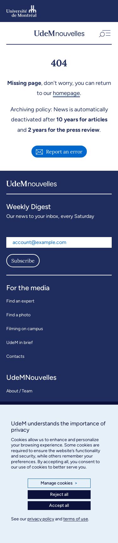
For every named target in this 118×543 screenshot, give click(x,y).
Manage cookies (59, 483)
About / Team (19, 391)
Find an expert (20, 301)
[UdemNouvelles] (59, 33)
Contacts (15, 356)
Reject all (59, 494)
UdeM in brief (19, 342)
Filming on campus (24, 328)
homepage (66, 93)
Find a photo (18, 315)
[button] (104, 33)
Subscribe (23, 261)
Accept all (59, 505)
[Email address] (59, 242)
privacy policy (40, 519)
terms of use (75, 519)
